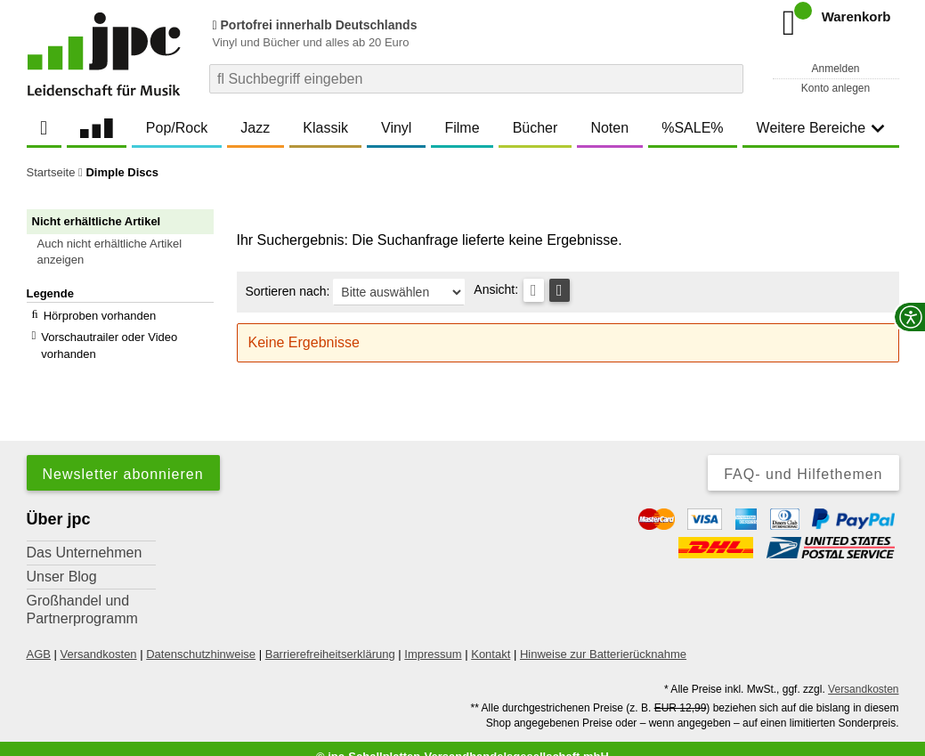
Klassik (325, 127)
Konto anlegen (835, 88)
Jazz (255, 127)
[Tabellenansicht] (533, 290)
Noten (609, 127)
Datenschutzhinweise (201, 638)
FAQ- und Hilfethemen (803, 458)
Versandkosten (99, 638)
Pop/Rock (176, 127)
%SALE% (692, 127)
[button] (128, 252)
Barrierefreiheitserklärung (330, 638)
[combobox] (476, 78)
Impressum (432, 638)
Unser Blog (62, 560)
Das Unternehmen (84, 536)
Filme (461, 127)
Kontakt (490, 638)
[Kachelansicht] (559, 290)
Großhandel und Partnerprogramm (82, 593)
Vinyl (396, 127)
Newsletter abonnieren (123, 458)
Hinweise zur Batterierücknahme (603, 638)
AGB (39, 638)
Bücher (535, 127)
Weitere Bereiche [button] (821, 127)
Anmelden (835, 68)
